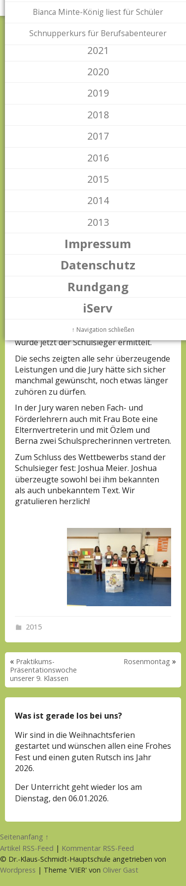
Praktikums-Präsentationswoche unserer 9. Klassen (43, 670)
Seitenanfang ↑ (24, 836)
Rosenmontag (147, 661)
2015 (34, 626)
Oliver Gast (120, 870)
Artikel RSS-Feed (27, 848)
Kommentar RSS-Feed (98, 848)
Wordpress (18, 870)
